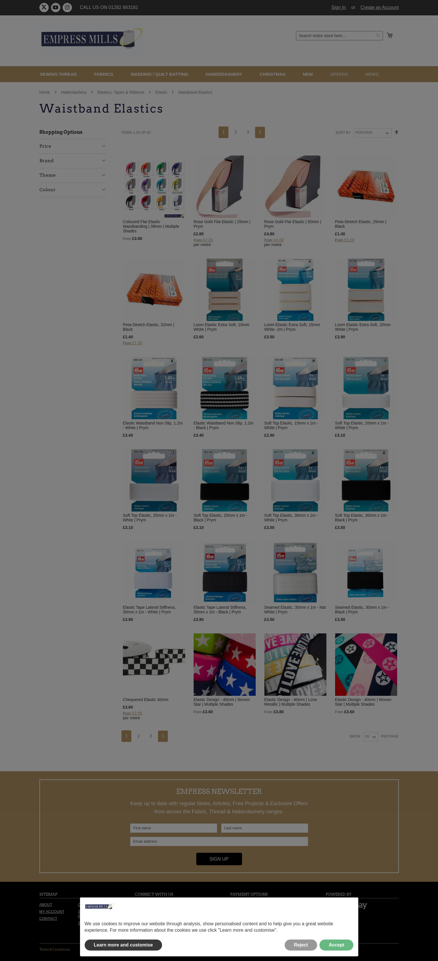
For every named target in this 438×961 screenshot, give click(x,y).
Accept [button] (336, 944)
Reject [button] (301, 944)
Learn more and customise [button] (123, 944)
